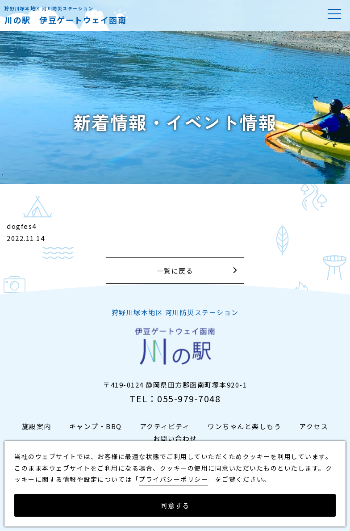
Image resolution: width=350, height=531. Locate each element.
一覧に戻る (175, 270)
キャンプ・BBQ (95, 426)
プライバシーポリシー (173, 479)
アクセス (313, 426)
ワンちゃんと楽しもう (244, 426)
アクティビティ (165, 426)
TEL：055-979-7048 (175, 398)
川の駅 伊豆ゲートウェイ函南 (65, 19)
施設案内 (36, 426)
